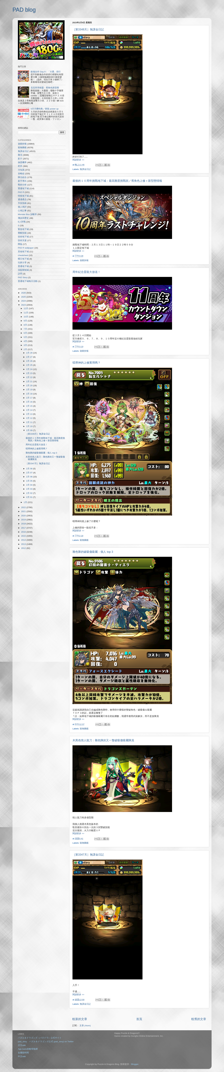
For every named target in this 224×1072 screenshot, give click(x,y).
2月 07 (29, 473)
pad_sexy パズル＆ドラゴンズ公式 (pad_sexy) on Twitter (46, 1041)
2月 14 (29, 410)
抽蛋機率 (22, 162)
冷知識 (21, 170)
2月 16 (29, 402)
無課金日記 (85, 169)
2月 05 (29, 481)
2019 (23, 519)
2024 (23, 301)
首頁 (139, 1019)
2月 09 (29, 430)
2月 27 (29, 357)
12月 (26, 308)
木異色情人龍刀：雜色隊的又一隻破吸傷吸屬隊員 (103, 740)
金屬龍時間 (23, 1053)
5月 (26, 337)
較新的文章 (79, 1019)
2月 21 (29, 381)
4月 (26, 341)
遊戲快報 (84, 260)
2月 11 (29, 422)
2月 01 (29, 497)
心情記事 (22, 210)
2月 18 (29, 394)
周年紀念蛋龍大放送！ (86, 272)
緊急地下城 (23, 229)
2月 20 (29, 385)
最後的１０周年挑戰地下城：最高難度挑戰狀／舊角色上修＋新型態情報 (117, 180)
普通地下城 (23, 266)
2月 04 (29, 485)
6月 (26, 333)
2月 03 (29, 489)
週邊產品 (22, 199)
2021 (23, 511)
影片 (20, 159)
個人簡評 (22, 207)
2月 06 (29, 477)
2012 (23, 548)
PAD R (21, 192)
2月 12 (29, 418)
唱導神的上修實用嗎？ (86, 362)
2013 (23, 544)
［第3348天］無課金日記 (88, 29)
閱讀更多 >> (78, 160)
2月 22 (29, 377)
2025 (23, 297)
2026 (23, 293)
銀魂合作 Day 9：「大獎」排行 (46, 72)
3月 (26, 345)
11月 (26, 312)
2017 (23, 528)
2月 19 (29, 389)
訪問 (20, 274)
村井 (20, 166)
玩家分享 (22, 262)
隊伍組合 (22, 177)
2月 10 (29, 426)
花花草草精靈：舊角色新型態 (45, 88)
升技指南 (22, 203)
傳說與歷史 (23, 218)
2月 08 (29, 468)
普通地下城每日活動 (27, 281)
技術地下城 (23, 237)
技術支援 (22, 240)
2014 (23, 540)
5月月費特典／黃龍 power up (44, 109)
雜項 (20, 155)
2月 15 (29, 406)
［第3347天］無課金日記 (88, 854)
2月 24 (29, 369)
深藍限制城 (23, 270)
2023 (23, 305)
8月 (26, 325)
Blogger (134, 1064)
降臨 (20, 244)
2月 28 (29, 353)
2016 (23, 532)
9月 (26, 321)
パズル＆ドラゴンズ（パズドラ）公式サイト (39, 1038)
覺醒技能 (22, 233)
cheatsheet (23, 255)
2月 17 (29, 398)
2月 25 (29, 365)
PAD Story (23, 277)
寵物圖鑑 (84, 540)
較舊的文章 (198, 1019)
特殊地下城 (23, 196)
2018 (23, 524)
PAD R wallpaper (26, 248)
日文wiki (22, 1045)
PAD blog (24, 10)
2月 (26, 349)
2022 (23, 507)
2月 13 (29, 414)
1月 (26, 502)
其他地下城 (23, 251)
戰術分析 (22, 185)
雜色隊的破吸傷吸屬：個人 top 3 (92, 551)
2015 (23, 536)
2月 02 (29, 493)
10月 (26, 317)
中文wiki (22, 1056)
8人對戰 (22, 222)
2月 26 (29, 361)
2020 (23, 515)
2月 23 (29, 373)
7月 (26, 329)
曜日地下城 (23, 259)
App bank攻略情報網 (28, 1049)
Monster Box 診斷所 (27, 214)
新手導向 (22, 181)
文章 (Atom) (85, 1025)
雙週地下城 (23, 188)
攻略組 (21, 173)
